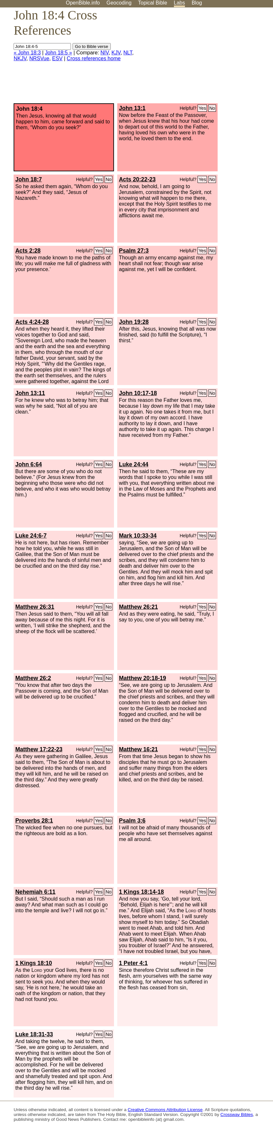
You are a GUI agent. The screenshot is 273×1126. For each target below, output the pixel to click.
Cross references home (93, 58)
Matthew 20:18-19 (142, 678)
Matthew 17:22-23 (39, 749)
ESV (57, 58)
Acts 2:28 (27, 250)
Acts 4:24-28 (32, 322)
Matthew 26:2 (33, 678)
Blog (197, 3)
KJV (115, 52)
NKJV (20, 58)
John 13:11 (30, 393)
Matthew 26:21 (138, 607)
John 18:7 (28, 179)
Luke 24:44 (133, 464)
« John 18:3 (27, 52)
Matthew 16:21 (138, 749)
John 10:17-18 (138, 393)
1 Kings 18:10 (33, 963)
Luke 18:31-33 (34, 1034)
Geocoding (119, 3)
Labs (179, 3)
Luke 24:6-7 (31, 535)
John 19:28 (134, 322)
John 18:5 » (58, 52)
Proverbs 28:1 (34, 820)
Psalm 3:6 (132, 820)
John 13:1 (132, 108)
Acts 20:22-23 (137, 179)
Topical (152, 3)
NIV (104, 52)
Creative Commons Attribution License (165, 1109)
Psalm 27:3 (134, 250)
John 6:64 (28, 464)
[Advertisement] (208, 58)
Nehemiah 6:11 (35, 892)
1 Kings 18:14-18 (141, 892)
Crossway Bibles (237, 1114)
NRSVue (39, 58)
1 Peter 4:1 (133, 963)
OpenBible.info (83, 3)
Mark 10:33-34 (137, 535)
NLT (127, 52)
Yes (202, 108)
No (212, 108)
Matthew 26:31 (34, 607)
